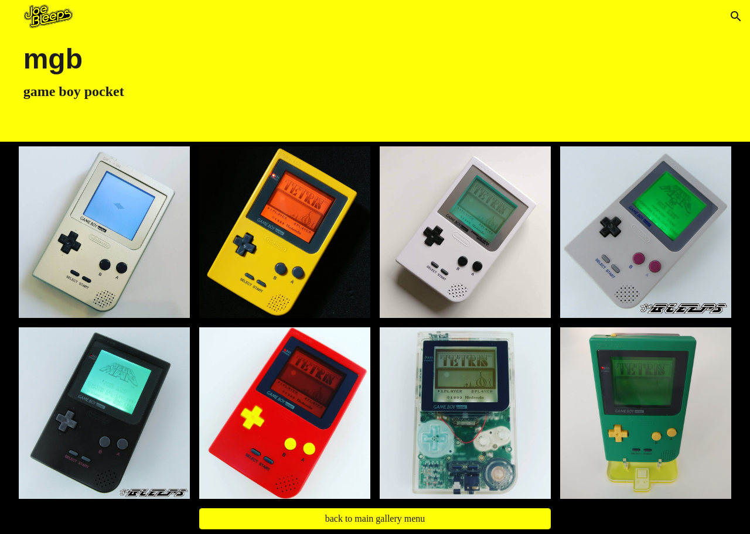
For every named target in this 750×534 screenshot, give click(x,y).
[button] (736, 16)
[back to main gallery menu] (375, 518)
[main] (315, 70)
